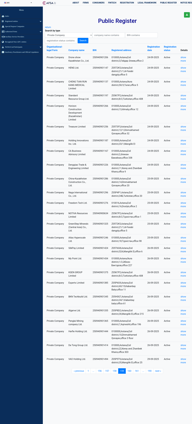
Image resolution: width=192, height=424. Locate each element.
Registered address (121, 50)
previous (79, 371)
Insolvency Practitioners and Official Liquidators (19, 52)
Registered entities (9, 21)
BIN (94, 50)
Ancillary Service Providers (12, 37)
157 (107, 371)
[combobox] (18, 2)
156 (100, 371)
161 (137, 371)
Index (4, 16)
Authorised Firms (8, 32)
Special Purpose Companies (12, 26)
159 (122, 371)
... (93, 371)
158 (114, 371)
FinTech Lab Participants (11, 47)
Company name (76, 50)
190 (150, 371)
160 (129, 371)
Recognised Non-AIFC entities (13, 42)
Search (83, 40)
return (48, 27)
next (158, 371)
